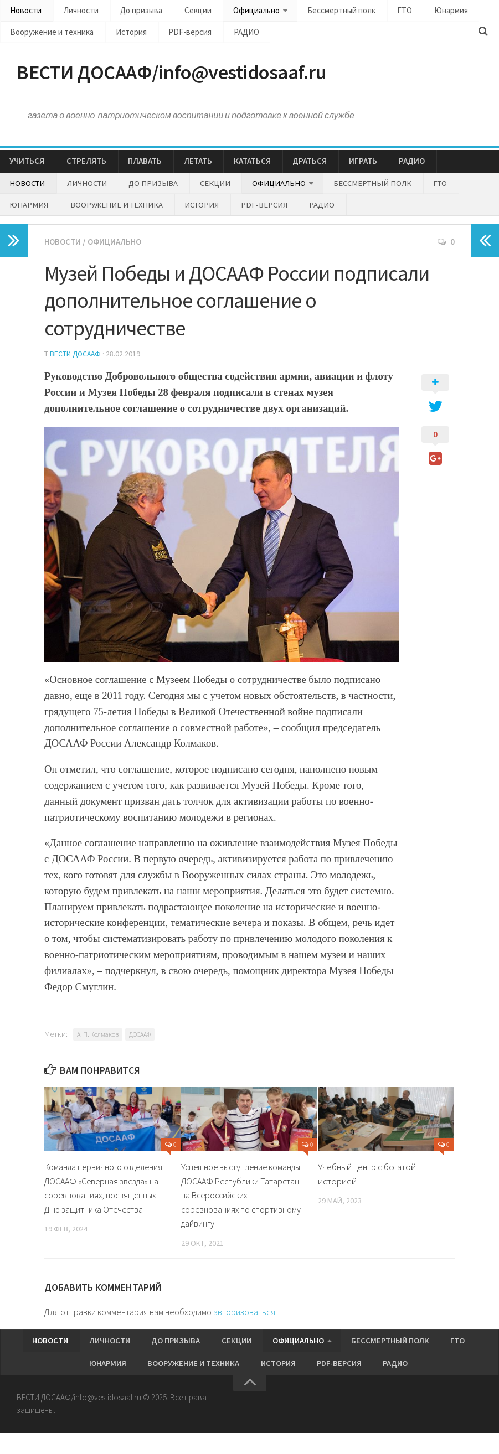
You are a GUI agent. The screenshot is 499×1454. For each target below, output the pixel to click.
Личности (73, 11)
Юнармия (406, 11)
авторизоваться (244, 1325)
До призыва (128, 11)
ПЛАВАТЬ (131, 169)
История (120, 34)
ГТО (366, 11)
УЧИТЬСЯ (25, 169)
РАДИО (220, 34)
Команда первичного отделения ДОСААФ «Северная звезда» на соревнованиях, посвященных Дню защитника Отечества (105, 1208)
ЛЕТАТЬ (178, 169)
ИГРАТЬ (326, 169)
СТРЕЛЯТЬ (79, 169)
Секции (178, 11)
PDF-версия (172, 34)
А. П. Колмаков (98, 1047)
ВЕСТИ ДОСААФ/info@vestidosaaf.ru (198, 77)
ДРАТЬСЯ (279, 169)
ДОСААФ (140, 1047)
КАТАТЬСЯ (227, 169)
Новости (24, 11)
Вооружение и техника (48, 34)
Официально (230, 11)
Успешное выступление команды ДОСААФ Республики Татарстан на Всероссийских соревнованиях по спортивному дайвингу (241, 1208)
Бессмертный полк (310, 11)
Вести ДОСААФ (77, 367)
